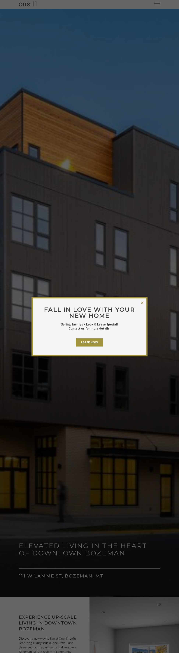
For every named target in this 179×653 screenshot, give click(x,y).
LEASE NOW (89, 342)
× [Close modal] (142, 303)
